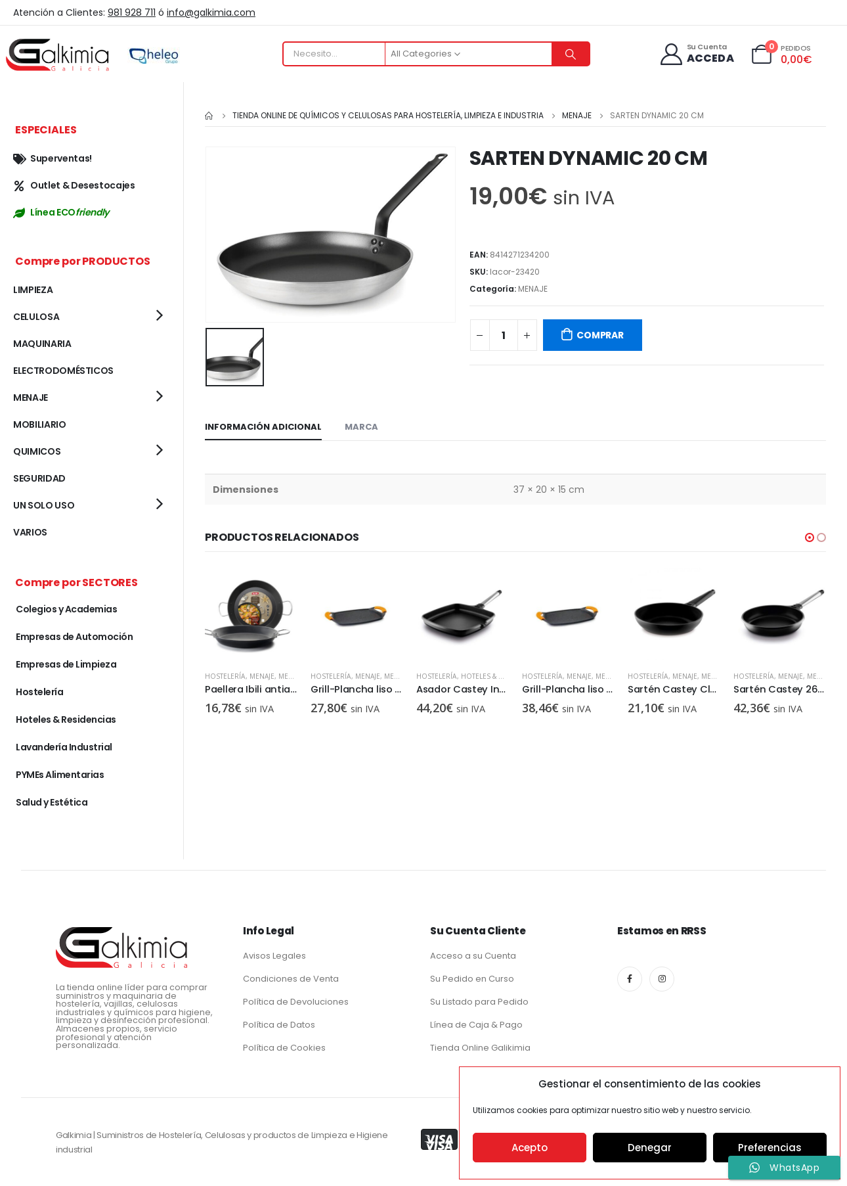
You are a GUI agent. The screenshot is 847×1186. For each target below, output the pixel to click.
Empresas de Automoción (74, 636)
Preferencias (770, 1147)
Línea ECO (61, 212)
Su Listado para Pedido (479, 1001)
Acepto (529, 1147)
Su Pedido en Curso (472, 978)
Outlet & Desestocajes (74, 185)
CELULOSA (36, 316)
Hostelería (225, 674)
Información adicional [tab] (263, 425)
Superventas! (52, 158)
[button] (809, 536)
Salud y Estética (51, 802)
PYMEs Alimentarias (60, 774)
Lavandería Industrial (64, 747)
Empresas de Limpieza (66, 664)
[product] (251, 612)
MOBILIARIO (39, 424)
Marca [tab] (361, 425)
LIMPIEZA (33, 289)
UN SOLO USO (43, 505)
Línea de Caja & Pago (476, 1024)
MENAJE (533, 288)
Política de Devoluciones (296, 1001)
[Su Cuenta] (696, 54)
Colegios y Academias (66, 609)
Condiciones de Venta (291, 978)
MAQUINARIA (42, 343)
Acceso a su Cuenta (473, 955)
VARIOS (30, 532)
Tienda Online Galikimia (480, 1047)
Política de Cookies (284, 1047)
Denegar (650, 1147)
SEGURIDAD (39, 478)
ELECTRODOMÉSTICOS (63, 370)
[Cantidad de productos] (503, 335)
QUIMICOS (36, 451)
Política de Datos (279, 1024)
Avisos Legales (274, 955)
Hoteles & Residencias (501, 674)
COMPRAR (600, 335)
